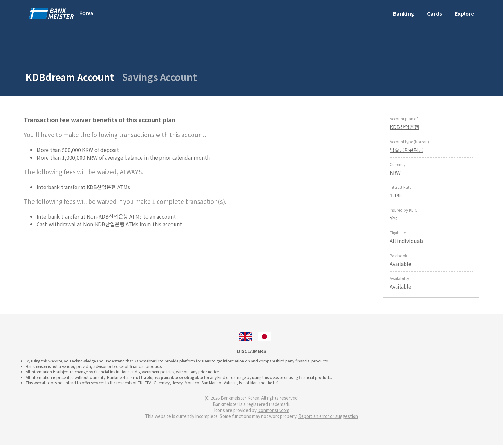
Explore (464, 13)
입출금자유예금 (406, 149)
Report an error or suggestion (328, 416)
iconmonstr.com (273, 410)
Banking (403, 13)
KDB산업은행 (404, 127)
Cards (434, 13)
